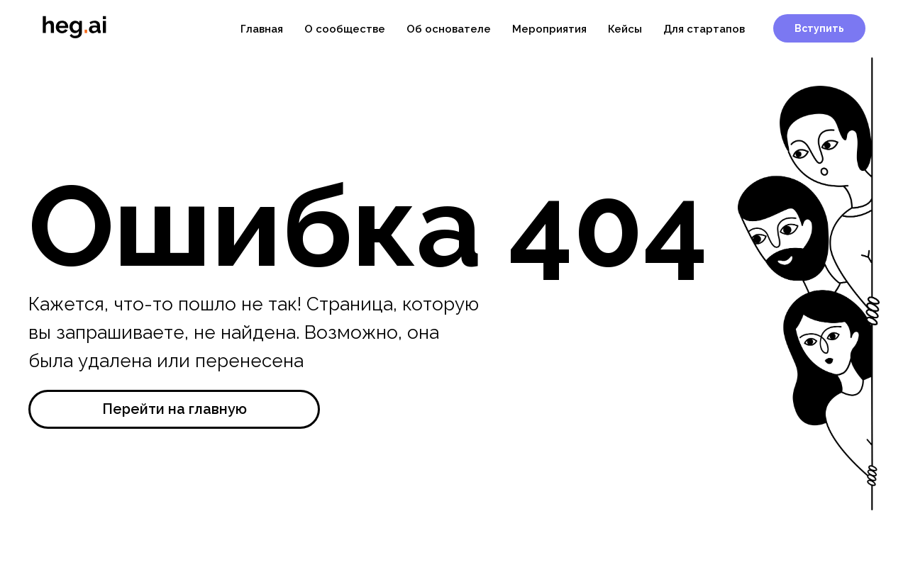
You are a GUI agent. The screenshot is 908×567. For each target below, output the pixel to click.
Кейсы (625, 29)
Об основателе (448, 29)
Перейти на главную (174, 408)
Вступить (819, 28)
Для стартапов (704, 29)
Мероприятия (549, 29)
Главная (261, 29)
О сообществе (344, 29)
